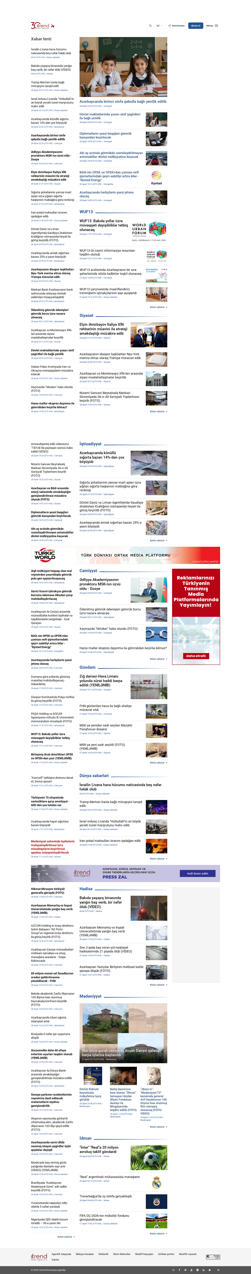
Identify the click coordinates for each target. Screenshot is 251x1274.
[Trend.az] (43, 25)
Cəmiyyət (88, 570)
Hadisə (86, 888)
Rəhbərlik (104, 1254)
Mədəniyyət (90, 996)
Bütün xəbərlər (157, 307)
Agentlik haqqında (61, 1254)
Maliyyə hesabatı (85, 1254)
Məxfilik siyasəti (188, 1254)
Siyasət (86, 315)
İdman (86, 1138)
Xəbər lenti (41, 39)
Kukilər (55, 1259)
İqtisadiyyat (90, 443)
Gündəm (88, 667)
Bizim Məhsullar (121, 1254)
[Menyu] (212, 25)
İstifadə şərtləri (166, 1254)
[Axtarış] (150, 25)
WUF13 (86, 211)
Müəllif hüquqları (144, 1254)
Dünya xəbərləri (94, 775)
